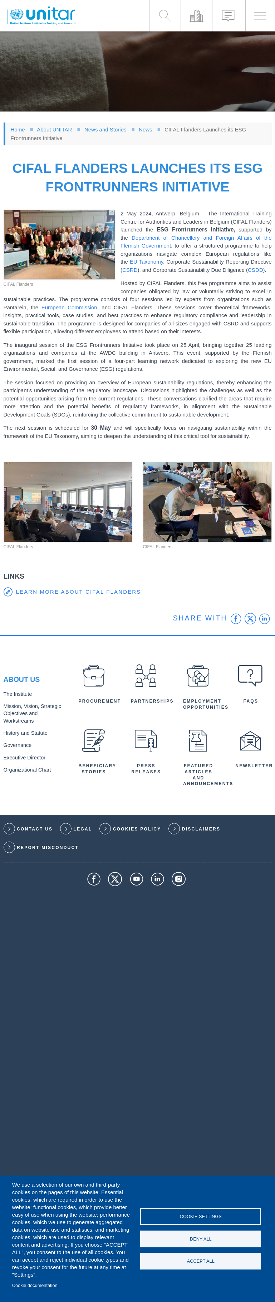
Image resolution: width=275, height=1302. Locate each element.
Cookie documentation (35, 1285)
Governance (17, 744)
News (145, 129)
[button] (60, 245)
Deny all (201, 1239)
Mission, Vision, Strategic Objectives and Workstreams (31, 713)
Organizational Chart (26, 767)
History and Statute (24, 732)
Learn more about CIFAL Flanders (79, 592)
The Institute (17, 695)
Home (18, 129)
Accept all (201, 1261)
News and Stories (105, 129)
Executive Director (23, 756)
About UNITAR (54, 129)
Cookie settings (201, 1216)
